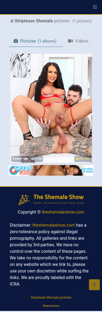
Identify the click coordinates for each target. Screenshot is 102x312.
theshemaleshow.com (63, 212)
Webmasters (51, 306)
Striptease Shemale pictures (51, 297)
